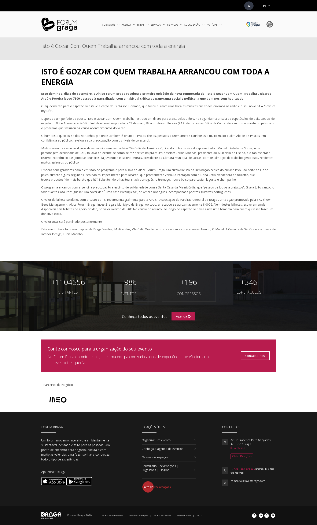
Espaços (156, 24)
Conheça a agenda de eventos (162, 449)
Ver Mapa (238, 448)
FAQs (199, 515)
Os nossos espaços (155, 457)
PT (266, 6)
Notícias (212, 24)
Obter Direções (241, 456)
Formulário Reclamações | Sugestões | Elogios (160, 468)
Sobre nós (109, 24)
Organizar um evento (156, 440)
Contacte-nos (255, 355)
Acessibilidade (184, 515)
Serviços (173, 24)
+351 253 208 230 (244, 468)
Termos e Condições (138, 515)
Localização (192, 24)
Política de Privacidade (112, 515)
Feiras (141, 24)
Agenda (127, 24)
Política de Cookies (162, 515)
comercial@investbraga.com (248, 481)
